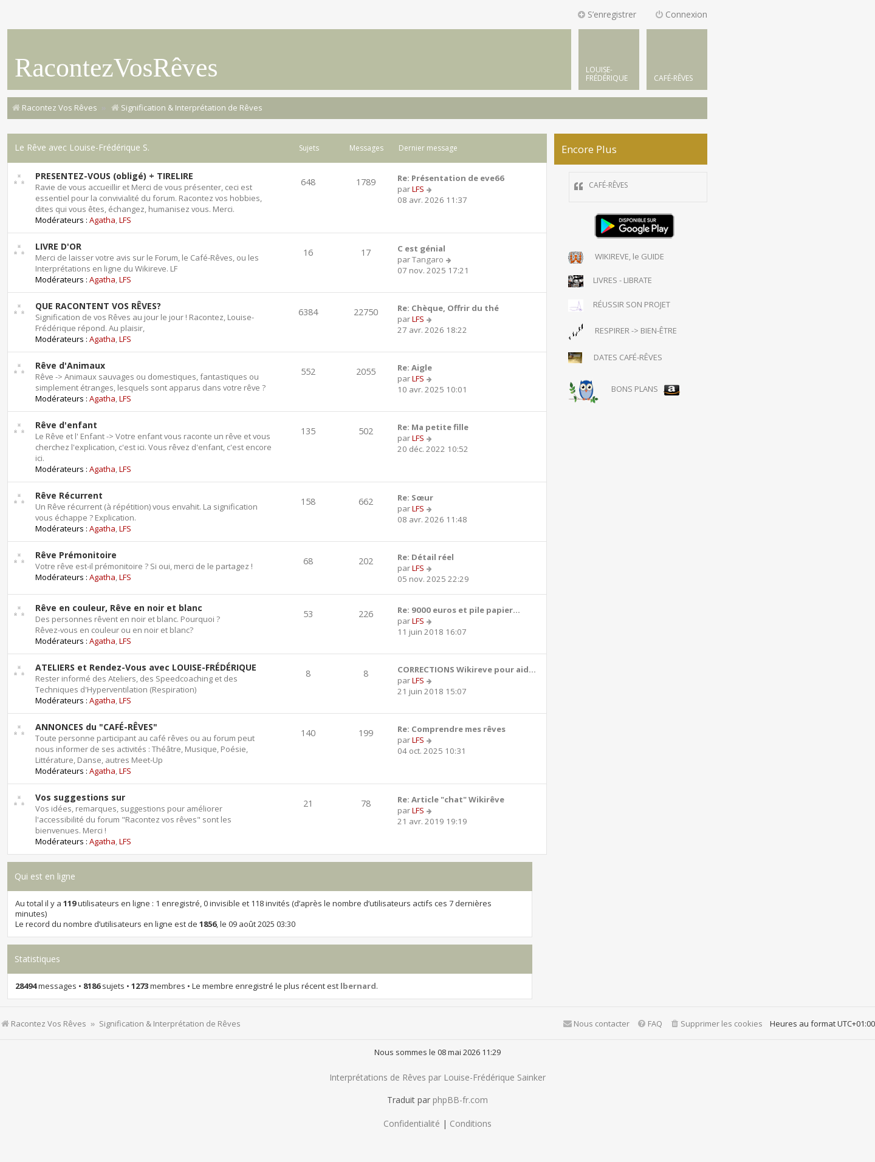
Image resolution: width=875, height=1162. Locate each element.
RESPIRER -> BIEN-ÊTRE (622, 331)
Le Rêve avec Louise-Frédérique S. (82, 147)
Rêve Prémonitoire (76, 555)
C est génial (421, 248)
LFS (125, 219)
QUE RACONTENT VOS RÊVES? (98, 306)
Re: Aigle (414, 367)
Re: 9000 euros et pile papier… (458, 609)
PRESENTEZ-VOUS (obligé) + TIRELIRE (114, 176)
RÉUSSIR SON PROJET (619, 305)
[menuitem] (677, 59)
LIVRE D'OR (58, 246)
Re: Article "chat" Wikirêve (450, 799)
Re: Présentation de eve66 (450, 178)
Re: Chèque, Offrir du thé (448, 307)
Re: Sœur (415, 497)
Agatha (102, 219)
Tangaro (428, 259)
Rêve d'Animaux (70, 365)
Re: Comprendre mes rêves (451, 728)
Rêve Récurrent (69, 495)
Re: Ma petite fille (432, 427)
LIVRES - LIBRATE (610, 281)
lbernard (358, 986)
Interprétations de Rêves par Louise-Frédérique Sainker (437, 1077)
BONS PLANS (624, 390)
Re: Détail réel (425, 557)
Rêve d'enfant (66, 425)
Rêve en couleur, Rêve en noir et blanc (118, 607)
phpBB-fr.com (460, 1100)
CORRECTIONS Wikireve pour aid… (466, 669)
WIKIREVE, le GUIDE (616, 257)
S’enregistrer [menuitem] (606, 14)
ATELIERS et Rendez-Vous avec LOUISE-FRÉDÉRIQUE (145, 667)
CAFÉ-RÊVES (608, 185)
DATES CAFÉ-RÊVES (615, 358)
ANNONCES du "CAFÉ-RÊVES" (96, 727)
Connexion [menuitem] (680, 14)
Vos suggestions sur (80, 797)
